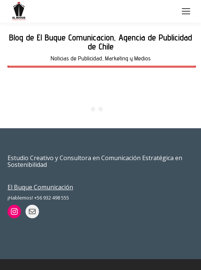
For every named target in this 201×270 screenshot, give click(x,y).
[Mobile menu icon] (186, 11)
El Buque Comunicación (40, 187)
